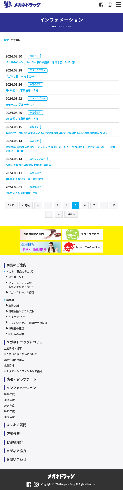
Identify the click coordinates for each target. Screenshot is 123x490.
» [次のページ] (59, 214)
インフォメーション (21, 388)
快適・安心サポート (21, 379)
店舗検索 (13, 433)
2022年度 (9, 417)
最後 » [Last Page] (71, 214)
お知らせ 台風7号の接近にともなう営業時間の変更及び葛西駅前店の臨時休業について (57, 133)
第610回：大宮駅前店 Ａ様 (22, 90)
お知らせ (34, 56)
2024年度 (9, 405)
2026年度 (9, 394)
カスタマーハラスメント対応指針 (23, 371)
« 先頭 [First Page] (26, 205)
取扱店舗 (13, 305)
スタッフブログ (37, 70)
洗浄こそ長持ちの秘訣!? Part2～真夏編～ (30, 165)
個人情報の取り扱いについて (20, 354)
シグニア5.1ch (16, 317)
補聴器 (10, 300)
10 (114, 205)
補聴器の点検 (16, 334)
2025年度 (9, 400)
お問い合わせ (16, 459)
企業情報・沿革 (13, 348)
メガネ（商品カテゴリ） (20, 271)
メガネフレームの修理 (21, 292)
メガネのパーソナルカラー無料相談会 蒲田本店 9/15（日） (42, 62)
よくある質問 (16, 425)
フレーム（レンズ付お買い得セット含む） (21, 284)
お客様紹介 (35, 84)
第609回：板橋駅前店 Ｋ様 (22, 118)
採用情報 (9, 365)
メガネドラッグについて (24, 342)
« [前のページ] (38, 205)
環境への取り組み (14, 360)
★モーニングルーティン (20, 104)
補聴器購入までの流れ (21, 311)
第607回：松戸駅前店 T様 (23, 193)
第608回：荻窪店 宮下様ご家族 (24, 179)
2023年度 (9, 411)
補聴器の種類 (16, 328)
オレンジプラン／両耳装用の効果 (27, 322)
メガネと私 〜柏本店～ (20, 76)
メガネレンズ (16, 277)
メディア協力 (16, 451)
